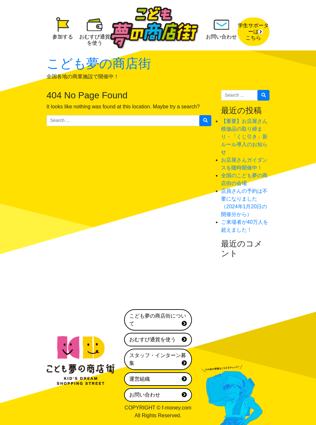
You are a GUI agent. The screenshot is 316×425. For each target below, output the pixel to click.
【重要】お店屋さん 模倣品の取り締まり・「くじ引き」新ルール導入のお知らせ (247, 136)
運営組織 (158, 379)
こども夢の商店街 (99, 63)
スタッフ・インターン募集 (158, 360)
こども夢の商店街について (158, 320)
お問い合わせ (158, 395)
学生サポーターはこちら (253, 31)
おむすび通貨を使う (158, 339)
